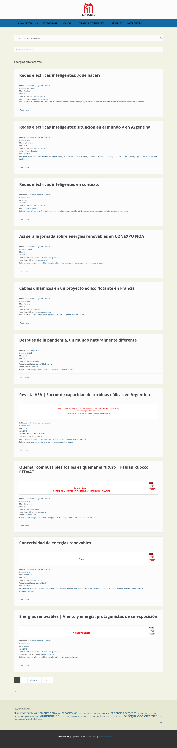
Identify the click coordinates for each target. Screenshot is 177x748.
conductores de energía (120, 588)
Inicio (19, 38)
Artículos (117, 23)
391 (28, 88)
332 (28, 425)
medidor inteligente (61, 102)
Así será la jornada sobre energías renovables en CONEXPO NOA (81, 236)
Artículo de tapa (38, 580)
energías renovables (39, 263)
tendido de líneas (34, 719)
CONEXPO (45, 260)
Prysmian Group (47, 312)
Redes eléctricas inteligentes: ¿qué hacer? (60, 75)
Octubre (26, 91)
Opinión (35, 361)
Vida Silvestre (46, 364)
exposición (101, 263)
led (125, 716)
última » (47, 680)
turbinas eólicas (37, 442)
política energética (77, 102)
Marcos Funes (43, 99)
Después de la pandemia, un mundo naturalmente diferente (78, 340)
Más (161, 722)
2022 (25, 306)
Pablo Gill (82, 439)
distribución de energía (127, 156)
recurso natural (78, 315)
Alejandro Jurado (31, 439)
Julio (25, 200)
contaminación (54, 369)
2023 (25, 93)
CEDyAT (44, 512)
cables (58, 713)
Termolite (88, 588)
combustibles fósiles (87, 517)
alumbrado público (24, 712)
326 (28, 501)
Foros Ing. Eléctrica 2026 (91, 23)
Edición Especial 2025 (27, 23)
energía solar (82, 263)
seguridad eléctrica (142, 715)
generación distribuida (43, 102)
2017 (25, 506)
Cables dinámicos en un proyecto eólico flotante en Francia (77, 288)
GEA (43, 436)
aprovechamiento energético (59, 315)
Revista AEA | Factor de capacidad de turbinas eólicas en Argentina (84, 394)
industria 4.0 (78, 716)
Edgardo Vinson (45, 439)
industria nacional (95, 716)
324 (28, 643)
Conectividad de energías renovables (55, 542)
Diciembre (27, 304)
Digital (29, 249)
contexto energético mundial (114, 102)
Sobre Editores (134, 23)
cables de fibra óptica (101, 588)
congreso (92, 263)
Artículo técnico (38, 96)
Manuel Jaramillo (31, 366)
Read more (24, 110)
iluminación (50, 715)
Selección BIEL (50, 23)
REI (32, 102)
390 (28, 140)
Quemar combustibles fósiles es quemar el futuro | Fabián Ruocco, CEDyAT (84, 469)
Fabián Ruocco (30, 515)
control (106, 713)
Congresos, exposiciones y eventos (46, 257)
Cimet (43, 583)
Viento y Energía (47, 654)
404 (32, 88)
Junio (25, 252)
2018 (25, 431)
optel (33, 591)
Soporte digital (36, 350)
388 (28, 197)
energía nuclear (54, 517)
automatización (45, 713)
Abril (25, 356)
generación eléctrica (33, 716)
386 (28, 301)
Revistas (66, 23)
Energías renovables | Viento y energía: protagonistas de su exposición (88, 616)
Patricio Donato (31, 99)
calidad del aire (67, 369)
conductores (83, 713)
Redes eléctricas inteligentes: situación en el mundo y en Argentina (84, 127)
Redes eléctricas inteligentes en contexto (59, 184)
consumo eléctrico (95, 713)
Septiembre (28, 143)
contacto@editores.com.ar (108, 737)
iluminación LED (66, 716)
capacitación (70, 713)
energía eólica (70, 263)
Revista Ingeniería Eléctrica (40, 85)
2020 (25, 358)
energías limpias (71, 657)
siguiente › (34, 680)
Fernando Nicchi (71, 439)
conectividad (61, 588)
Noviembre (27, 504)
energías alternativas (93, 102)
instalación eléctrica (114, 716)
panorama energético (135, 102)
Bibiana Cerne (58, 439)
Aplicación (36, 309)
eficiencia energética (123, 713)
